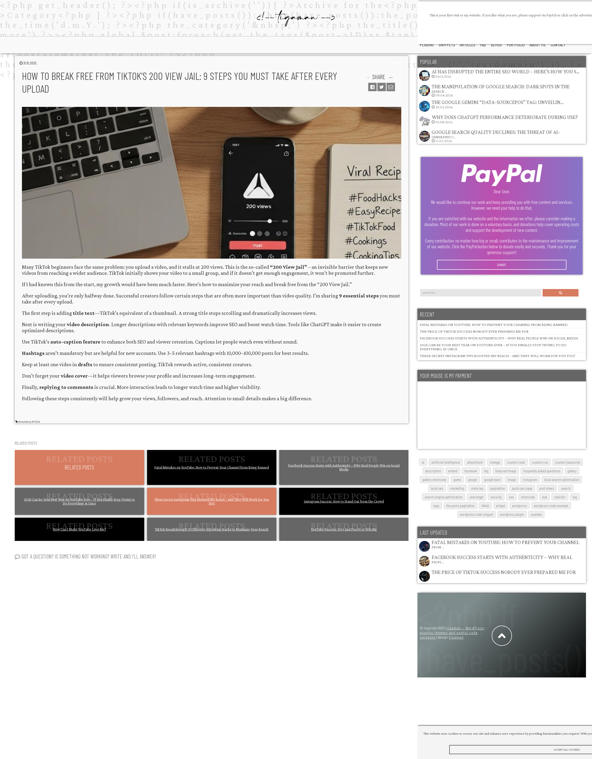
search (566, 488)
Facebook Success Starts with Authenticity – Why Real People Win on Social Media (344, 467)
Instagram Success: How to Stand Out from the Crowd (344, 501)
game (457, 479)
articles (397, 63)
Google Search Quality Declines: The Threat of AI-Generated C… (496, 134)
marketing (457, 488)
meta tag (477, 488)
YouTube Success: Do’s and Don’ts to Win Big (344, 529)
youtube (536, 514)
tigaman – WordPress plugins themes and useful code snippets (452, 632)
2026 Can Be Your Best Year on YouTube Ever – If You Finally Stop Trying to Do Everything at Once (79, 501)
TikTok (485, 505)
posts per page (522, 488)
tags (436, 505)
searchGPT (476, 497)
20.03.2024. (491, 105)
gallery (572, 471)
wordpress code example (551, 505)
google (472, 479)
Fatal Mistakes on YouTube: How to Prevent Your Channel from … (505, 544)
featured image (505, 471)
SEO (511, 497)
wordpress (519, 505)
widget (500, 505)
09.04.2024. (494, 90)
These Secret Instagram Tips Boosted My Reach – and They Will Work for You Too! (211, 501)
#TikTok (36, 421)
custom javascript (567, 462)
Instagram (530, 479)
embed (452, 471)
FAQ (486, 471)
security (496, 497)
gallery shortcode (434, 479)
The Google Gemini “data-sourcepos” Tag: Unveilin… (498, 102)
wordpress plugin (512, 514)
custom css (540, 462)
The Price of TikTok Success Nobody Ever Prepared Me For (474, 331)
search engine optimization (444, 497)
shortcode (528, 497)
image (511, 479)
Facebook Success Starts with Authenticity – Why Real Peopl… (502, 559)
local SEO (437, 488)
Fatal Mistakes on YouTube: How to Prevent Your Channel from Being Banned (211, 467)
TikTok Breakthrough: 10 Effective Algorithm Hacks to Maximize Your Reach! (212, 529)
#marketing (24, 421)
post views (546, 488)
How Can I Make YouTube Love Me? (79, 529)
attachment (475, 462)
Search (561, 292)
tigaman (456, 637)
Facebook (470, 471)
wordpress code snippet (476, 514)
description (433, 471)
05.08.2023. (498, 120)
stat (544, 497)
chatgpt (495, 462)
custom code (516, 462)
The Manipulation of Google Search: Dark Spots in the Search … (501, 88)
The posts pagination (460, 505)
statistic (560, 497)
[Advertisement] (466, 415)
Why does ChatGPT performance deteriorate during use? (505, 117)
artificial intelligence (445, 462)
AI (423, 462)
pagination (497, 488)
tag (575, 497)
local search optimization (561, 479)
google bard (492, 479)
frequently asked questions (541, 471)
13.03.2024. (489, 136)
